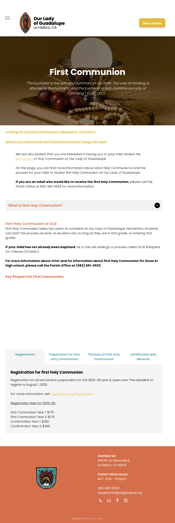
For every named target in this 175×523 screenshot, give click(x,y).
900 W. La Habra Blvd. (114, 460)
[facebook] (117, 501)
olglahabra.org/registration (72, 394)
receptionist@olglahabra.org (120, 493)
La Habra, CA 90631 (112, 465)
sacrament (24, 159)
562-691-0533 (108, 488)
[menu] (7, 18)
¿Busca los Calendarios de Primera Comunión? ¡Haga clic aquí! (56, 142)
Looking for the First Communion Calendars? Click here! (50, 132)
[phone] (100, 501)
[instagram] (125, 501)
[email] (109, 501)
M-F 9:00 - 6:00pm (112, 479)
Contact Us (107, 456)
